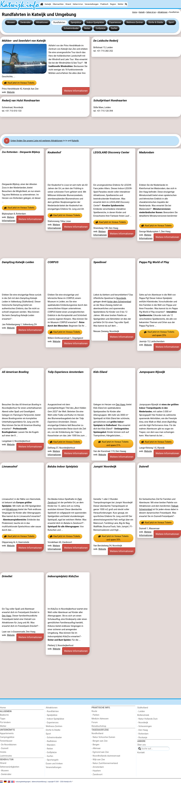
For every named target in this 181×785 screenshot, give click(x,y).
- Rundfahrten (52, 711)
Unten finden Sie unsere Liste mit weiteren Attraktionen (36, 140)
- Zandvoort (97, 774)
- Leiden (141, 711)
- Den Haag (142, 730)
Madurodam (146, 152)
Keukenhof (54, 152)
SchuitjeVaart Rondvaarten (110, 100)
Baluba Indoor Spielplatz (63, 466)
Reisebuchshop (99, 726)
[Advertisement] (89, 125)
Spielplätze (76, 22)
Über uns (141, 745)
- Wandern (50, 745)
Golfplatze (100, 28)
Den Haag (120, 404)
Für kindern (5, 722)
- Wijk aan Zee (98, 759)
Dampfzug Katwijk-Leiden (18, 262)
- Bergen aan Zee (100, 741)
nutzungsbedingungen (23, 781)
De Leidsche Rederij (105, 40)
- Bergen (96, 744)
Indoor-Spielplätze (95, 22)
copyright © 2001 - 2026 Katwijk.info (60, 781)
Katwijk (48, 4)
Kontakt (141, 752)
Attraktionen (42, 22)
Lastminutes (6, 756)
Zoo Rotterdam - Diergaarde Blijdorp (21, 152)
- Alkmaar (96, 748)
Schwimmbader (71, 28)
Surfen (114, 28)
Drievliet (7, 576)
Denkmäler (25, 22)
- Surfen (49, 756)
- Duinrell (4, 748)
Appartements (7, 733)
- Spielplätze (51, 715)
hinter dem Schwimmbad (119, 301)
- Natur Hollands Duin (147, 719)
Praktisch (104, 4)
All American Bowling (15, 372)
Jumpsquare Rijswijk (152, 372)
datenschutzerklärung (39, 781)
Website (11, 92)
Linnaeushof (9, 466)
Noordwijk (121, 298)
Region (113, 4)
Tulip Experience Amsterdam (66, 372)
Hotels (3, 752)
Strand (68, 4)
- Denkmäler (5, 774)
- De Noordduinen (8, 744)
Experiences (115, 22)
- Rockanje (142, 737)
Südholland (142, 707)
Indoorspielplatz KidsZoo (63, 576)
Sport (171, 22)
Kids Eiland (100, 372)
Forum (95, 722)
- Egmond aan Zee (100, 752)
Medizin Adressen (100, 718)
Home (3, 707)
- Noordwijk (142, 722)
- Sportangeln (52, 760)
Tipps (2, 718)
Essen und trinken (54, 763)
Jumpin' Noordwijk (104, 466)
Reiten (87, 28)
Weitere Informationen (76, 90)
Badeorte (4, 715)
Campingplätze (7, 737)
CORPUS (53, 262)
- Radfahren (51, 741)
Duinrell (144, 466)
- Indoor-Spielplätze (55, 719)
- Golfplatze (51, 752)
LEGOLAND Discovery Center (111, 152)
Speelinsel (99, 262)
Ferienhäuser (6, 741)
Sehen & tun (78, 4)
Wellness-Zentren (134, 22)
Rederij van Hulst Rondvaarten (21, 100)
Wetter (120, 4)
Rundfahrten (59, 22)
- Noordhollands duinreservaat (106, 756)
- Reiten (49, 748)
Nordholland (97, 733)
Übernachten (58, 4)
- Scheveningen (144, 726)
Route (94, 711)
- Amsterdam (98, 767)
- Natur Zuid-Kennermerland (105, 763)
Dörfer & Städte (156, 22)
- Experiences (52, 722)
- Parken (95, 715)
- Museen (4, 770)
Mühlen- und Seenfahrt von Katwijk (24, 40)
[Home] (42, 4)
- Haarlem (96, 770)
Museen (11, 22)
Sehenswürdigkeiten (9, 767)
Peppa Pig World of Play (154, 262)
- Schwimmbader (54, 737)
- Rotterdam (143, 733)
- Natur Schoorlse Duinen (103, 737)
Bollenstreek (143, 715)
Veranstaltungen (91, 4)
